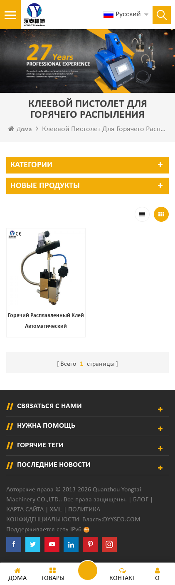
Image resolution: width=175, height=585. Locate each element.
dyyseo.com (121, 519)
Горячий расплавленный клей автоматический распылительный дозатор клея (46, 322)
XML (56, 509)
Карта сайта (25, 509)
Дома (20, 129)
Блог (140, 499)
